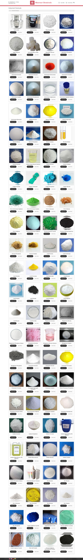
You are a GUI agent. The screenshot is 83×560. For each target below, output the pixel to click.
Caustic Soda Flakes (66, 30)
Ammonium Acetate (16, 74)
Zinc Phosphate (16, 525)
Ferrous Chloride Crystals (50, 231)
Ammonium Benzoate (16, 119)
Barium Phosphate (33, 141)
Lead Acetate (50, 253)
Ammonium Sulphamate (50, 97)
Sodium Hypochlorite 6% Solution (66, 434)
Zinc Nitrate (50, 503)
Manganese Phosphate (16, 365)
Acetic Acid (16, 30)
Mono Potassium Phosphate (66, 388)
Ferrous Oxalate (33, 253)
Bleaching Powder (50, 30)
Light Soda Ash (16, 52)
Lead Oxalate (16, 298)
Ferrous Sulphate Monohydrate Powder (50, 548)
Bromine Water (66, 141)
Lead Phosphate (50, 298)
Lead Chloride (16, 276)
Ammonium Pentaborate (33, 97)
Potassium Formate (16, 388)
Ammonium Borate (33, 74)
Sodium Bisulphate (33, 434)
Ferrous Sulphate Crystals (67, 525)
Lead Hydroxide (50, 276)
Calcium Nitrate (50, 164)
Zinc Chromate (33, 503)
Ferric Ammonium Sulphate (16, 209)
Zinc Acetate (50, 481)
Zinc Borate (66, 481)
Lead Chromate (33, 276)
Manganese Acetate (33, 343)
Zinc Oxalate (67, 503)
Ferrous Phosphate (16, 253)
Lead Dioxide (33, 298)
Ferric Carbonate (50, 209)
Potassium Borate (50, 365)
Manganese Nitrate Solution (50, 343)
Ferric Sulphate (16, 231)
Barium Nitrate (16, 141)
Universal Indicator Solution (33, 481)
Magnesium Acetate (50, 320)
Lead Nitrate (67, 276)
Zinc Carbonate (16, 503)
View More (20, 32)
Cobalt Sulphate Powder (16, 548)
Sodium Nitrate (50, 457)
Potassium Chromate (67, 365)
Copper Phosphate (50, 186)
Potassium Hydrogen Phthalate (33, 388)
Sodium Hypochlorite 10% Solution (16, 458)
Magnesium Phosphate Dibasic (16, 343)
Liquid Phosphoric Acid (50, 525)
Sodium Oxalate (66, 457)
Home (10, 10)
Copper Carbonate (33, 186)
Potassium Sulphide (49, 411)
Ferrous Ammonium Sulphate (33, 231)
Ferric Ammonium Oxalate (33, 209)
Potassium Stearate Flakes (16, 411)
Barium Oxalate (50, 141)
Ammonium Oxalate (16, 97)
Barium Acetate (33, 119)
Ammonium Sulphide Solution (66, 97)
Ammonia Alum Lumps (33, 52)
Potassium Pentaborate (66, 411)
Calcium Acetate (16, 164)
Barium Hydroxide (67, 119)
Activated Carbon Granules (66, 548)
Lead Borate (16, 320)
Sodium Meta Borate (33, 457)
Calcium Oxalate (66, 164)
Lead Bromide (33, 320)
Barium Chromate (50, 119)
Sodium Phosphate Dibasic (16, 481)
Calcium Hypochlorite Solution (33, 164)
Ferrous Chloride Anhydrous (66, 231)
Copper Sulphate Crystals (33, 525)
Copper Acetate (16, 186)
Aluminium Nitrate (50, 52)
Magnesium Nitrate (66, 320)
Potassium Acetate (33, 365)
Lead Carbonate (66, 253)
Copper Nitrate (66, 186)
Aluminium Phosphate (67, 52)
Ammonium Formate (67, 74)
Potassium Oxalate (49, 388)
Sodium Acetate (16, 434)
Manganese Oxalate (66, 343)
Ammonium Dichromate (50, 74)
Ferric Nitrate (66, 209)
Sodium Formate (50, 434)
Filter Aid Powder (33, 548)
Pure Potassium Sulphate (33, 411)
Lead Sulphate (66, 298)
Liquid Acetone (33, 30)
